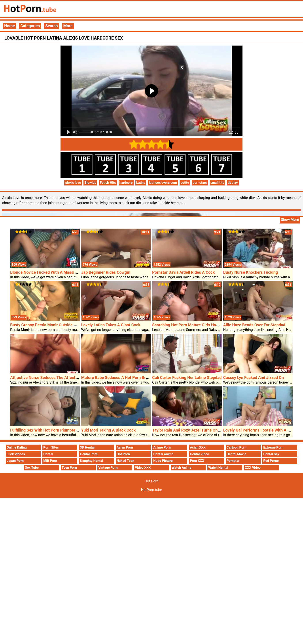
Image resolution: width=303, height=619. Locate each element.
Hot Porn (123, 454)
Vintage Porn (108, 468)
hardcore (126, 183)
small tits (217, 183)
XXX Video (253, 468)
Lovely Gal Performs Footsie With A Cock (259, 430)
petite (184, 183)
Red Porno (271, 461)
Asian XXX (197, 447)
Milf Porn (50, 461)
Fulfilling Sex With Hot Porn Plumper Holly (47, 430)
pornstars (200, 183)
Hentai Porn (89, 454)
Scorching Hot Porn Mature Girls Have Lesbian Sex (197, 325)
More (68, 25)
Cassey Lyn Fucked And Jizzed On (253, 377)
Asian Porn (125, 447)
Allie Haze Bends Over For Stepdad (254, 325)
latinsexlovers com (163, 183)
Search (51, 25)
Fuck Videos (16, 454)
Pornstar (233, 461)
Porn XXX (197, 461)
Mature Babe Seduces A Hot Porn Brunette (119, 377)
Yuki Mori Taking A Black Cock (108, 430)
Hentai (48, 454)
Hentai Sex (271, 454)
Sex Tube (32, 468)
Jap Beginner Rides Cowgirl (105, 272)
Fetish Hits (108, 183)
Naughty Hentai (91, 461)
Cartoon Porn (236, 447)
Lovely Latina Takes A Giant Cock (110, 325)
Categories (30, 25)
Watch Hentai (218, 468)
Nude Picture (163, 461)
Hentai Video (199, 454)
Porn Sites (51, 447)
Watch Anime (181, 468)
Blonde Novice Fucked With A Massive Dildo (49, 272)
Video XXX (143, 468)
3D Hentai (87, 447)
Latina (141, 183)
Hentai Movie (236, 454)
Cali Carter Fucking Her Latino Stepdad (187, 377)
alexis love (73, 183)
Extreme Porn (273, 447)
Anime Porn (162, 447)
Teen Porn (69, 468)
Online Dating (17, 447)
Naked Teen (125, 461)
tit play (233, 183)
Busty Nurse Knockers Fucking (250, 272)
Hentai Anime (163, 454)
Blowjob (90, 183)
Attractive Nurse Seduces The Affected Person (51, 377)
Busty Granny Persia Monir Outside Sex (45, 325)
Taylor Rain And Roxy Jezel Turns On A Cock (191, 430)
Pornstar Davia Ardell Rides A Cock (183, 272)
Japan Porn (15, 461)
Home (9, 25)
